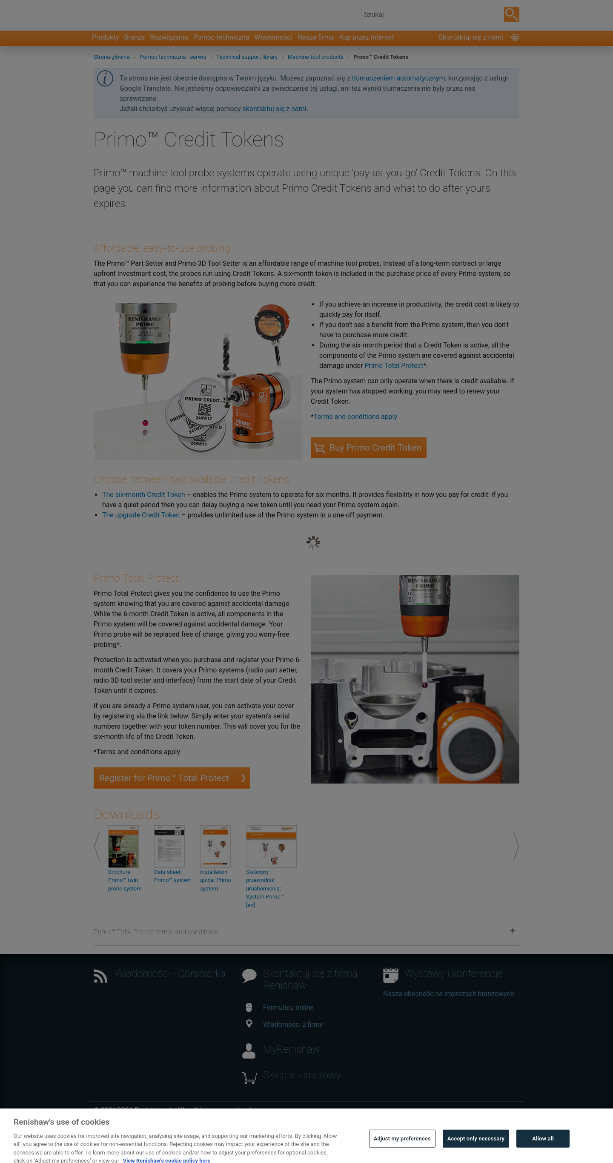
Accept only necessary (475, 1151)
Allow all (543, 1151)
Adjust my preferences (402, 1151)
